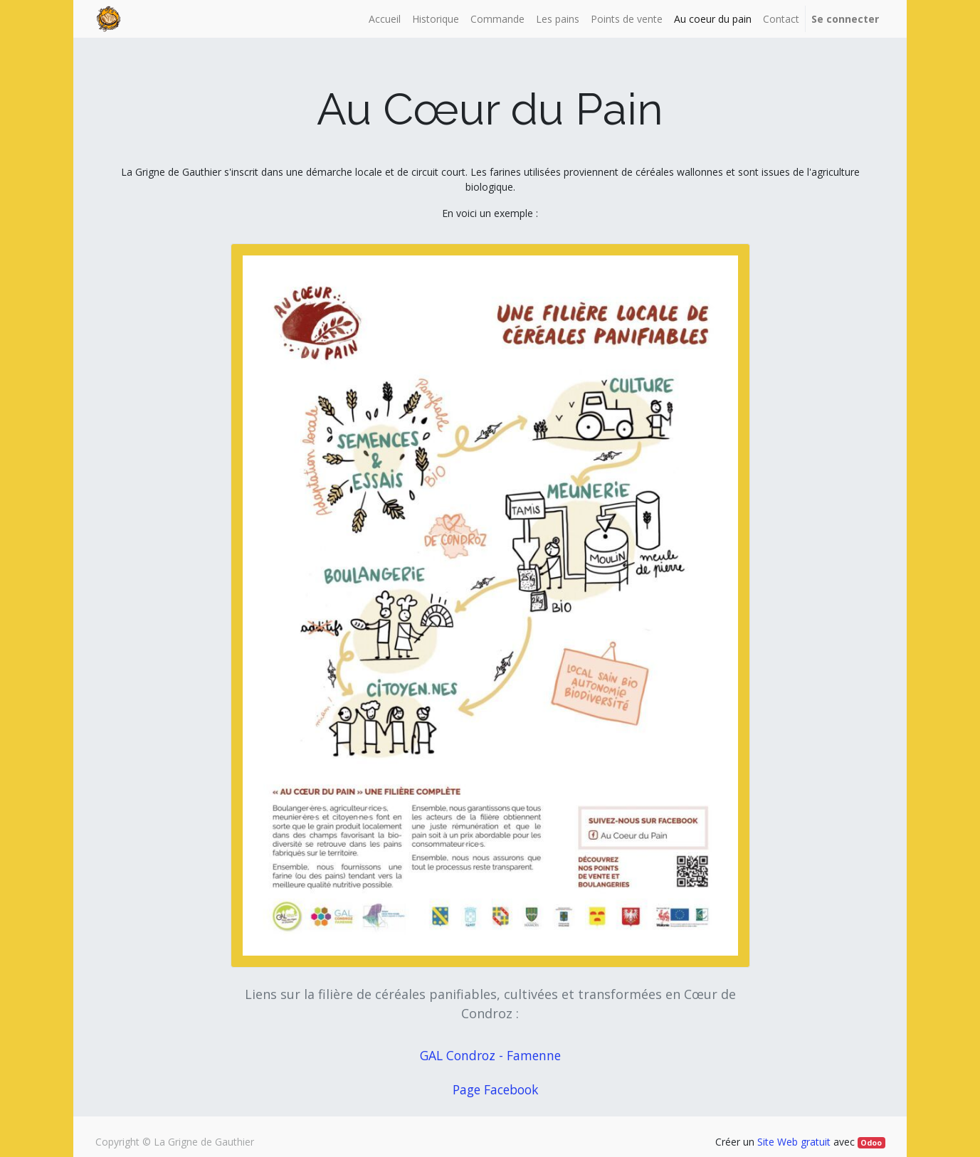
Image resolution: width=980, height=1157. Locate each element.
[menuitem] (384, 19)
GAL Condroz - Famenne (494, 1055)
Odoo (871, 1143)
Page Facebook (495, 1089)
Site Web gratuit (794, 1141)
